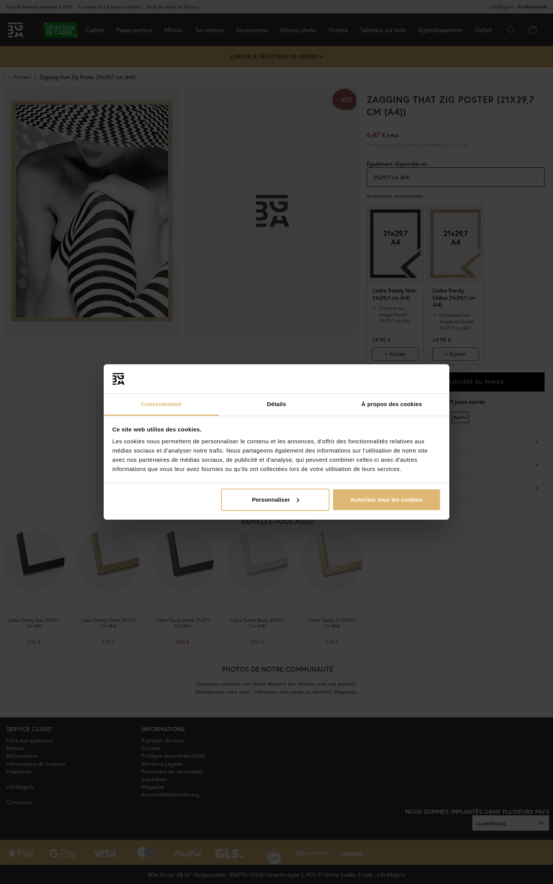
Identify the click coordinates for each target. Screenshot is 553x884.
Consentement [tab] (161, 404)
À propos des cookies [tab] (391, 404)
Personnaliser (275, 499)
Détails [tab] (276, 404)
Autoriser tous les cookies (387, 499)
